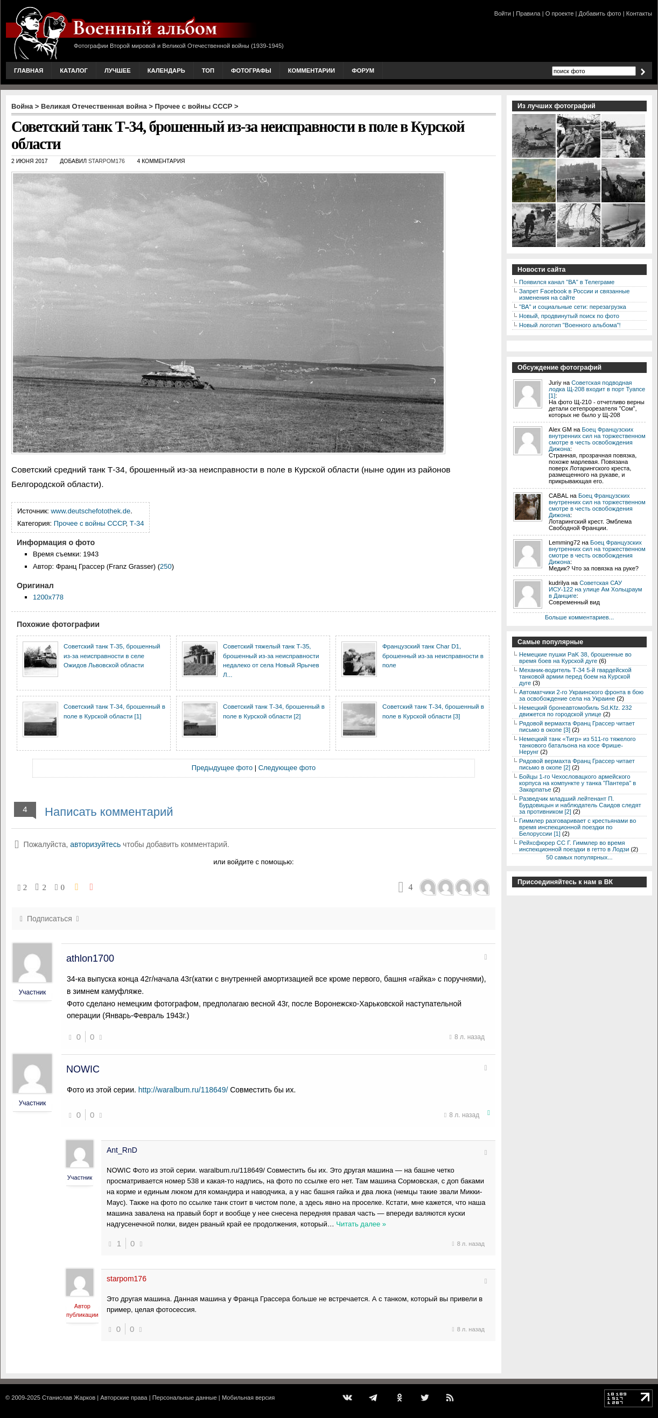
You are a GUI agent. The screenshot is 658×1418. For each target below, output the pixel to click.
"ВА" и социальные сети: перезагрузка (572, 307)
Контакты (639, 13)
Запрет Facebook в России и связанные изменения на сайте (574, 294)
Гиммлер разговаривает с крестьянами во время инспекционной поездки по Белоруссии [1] (577, 827)
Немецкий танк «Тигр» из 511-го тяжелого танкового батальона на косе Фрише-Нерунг (577, 745)
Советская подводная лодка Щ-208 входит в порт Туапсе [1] (597, 389)
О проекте (559, 13)
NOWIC (83, 1069)
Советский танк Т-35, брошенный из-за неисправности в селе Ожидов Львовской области (112, 655)
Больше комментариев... (579, 617)
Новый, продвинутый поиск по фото (569, 316)
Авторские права (123, 1397)
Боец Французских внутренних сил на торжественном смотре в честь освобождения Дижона (597, 439)
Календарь (166, 70)
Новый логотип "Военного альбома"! (570, 325)
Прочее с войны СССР (194, 106)
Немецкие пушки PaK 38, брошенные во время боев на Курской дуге (575, 657)
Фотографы (251, 70)
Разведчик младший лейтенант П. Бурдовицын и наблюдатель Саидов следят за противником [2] (580, 805)
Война (22, 106)
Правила (528, 13)
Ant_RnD (122, 1150)
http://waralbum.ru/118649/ (183, 1089)
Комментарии (311, 70)
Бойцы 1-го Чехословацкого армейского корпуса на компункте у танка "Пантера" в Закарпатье (577, 783)
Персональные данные (184, 1397)
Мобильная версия (248, 1397)
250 (166, 566)
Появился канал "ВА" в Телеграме (566, 282)
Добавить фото (600, 13)
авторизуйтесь (95, 844)
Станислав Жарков (68, 1397)
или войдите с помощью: (253, 862)
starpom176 (106, 161)
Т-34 (137, 523)
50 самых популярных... (579, 857)
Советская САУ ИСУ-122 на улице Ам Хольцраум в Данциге (595, 589)
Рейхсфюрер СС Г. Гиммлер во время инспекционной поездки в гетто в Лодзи (574, 845)
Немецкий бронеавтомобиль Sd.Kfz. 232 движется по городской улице (575, 710)
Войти (502, 13)
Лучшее (117, 70)
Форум (363, 70)
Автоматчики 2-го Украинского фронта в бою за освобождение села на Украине (581, 695)
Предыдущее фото (222, 768)
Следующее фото (287, 768)
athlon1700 (90, 958)
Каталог (74, 70)
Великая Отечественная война (94, 106)
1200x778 (48, 597)
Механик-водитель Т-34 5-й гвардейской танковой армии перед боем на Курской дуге (575, 676)
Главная (28, 70)
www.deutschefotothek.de (91, 511)
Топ (208, 70)
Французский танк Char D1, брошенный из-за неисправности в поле (433, 655)
